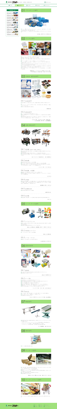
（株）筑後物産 (47, 120)
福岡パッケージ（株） (38, 375)
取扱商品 (35, 406)
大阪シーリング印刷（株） (31, 227)
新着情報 (40, 406)
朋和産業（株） (32, 70)
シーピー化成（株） (38, 120)
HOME (35, 405)
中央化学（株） (48, 119)
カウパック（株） (47, 70)
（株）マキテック (47, 326)
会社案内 (40, 405)
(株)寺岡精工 (42, 185)
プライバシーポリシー (47, 406)
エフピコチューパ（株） (41, 119)
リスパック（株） (34, 119)
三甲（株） (39, 34)
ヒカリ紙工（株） (43, 241)
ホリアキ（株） (47, 288)
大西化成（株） (49, 108)
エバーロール (49, 176)
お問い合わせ (47, 2)
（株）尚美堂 (48, 297)
